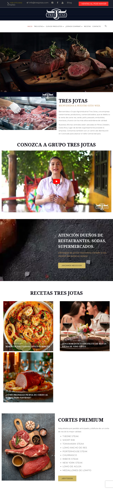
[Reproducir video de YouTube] (56, 181)
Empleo (11, 5)
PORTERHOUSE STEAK (75, 451)
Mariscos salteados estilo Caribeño (28, 346)
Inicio (29, 26)
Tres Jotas (39, 26)
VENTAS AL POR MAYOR (93, 4)
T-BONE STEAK (71, 436)
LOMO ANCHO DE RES (75, 447)
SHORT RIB (69, 440)
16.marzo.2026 (18, 343)
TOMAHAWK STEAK (73, 444)
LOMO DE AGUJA (72, 466)
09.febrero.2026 (75, 340)
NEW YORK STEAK (73, 462)
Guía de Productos (55, 26)
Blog (69, 2)
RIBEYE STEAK (70, 459)
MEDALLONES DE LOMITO (77, 470)
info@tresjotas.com (38, 2)
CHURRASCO (70, 455)
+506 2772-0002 (16, 3)
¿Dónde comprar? (73, 26)
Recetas (87, 26)
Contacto (96, 26)
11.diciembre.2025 (19, 392)
